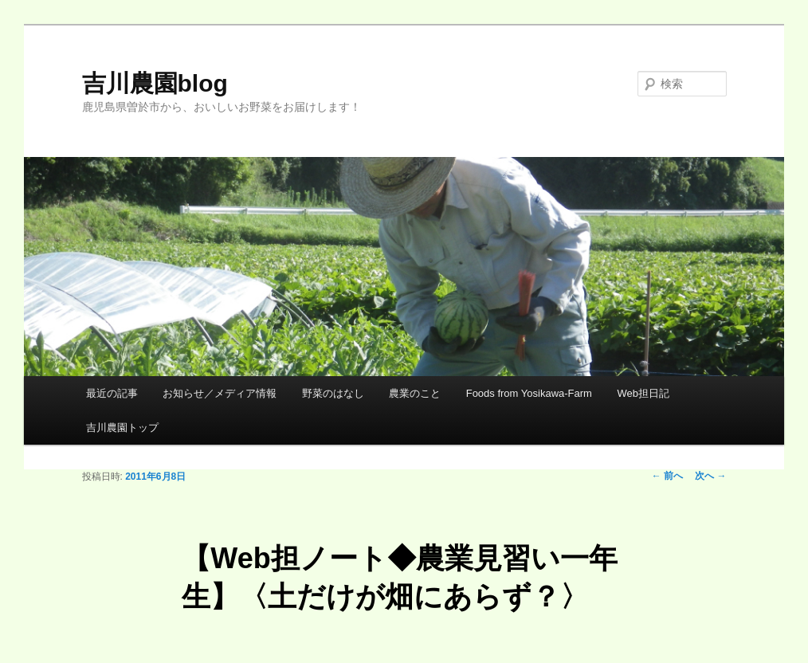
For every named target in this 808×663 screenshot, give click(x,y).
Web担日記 (643, 393)
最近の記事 (112, 393)
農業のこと (415, 393)
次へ (710, 475)
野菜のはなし (333, 393)
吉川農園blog (155, 83)
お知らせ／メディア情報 (220, 393)
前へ (667, 475)
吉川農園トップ (122, 428)
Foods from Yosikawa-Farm (529, 393)
